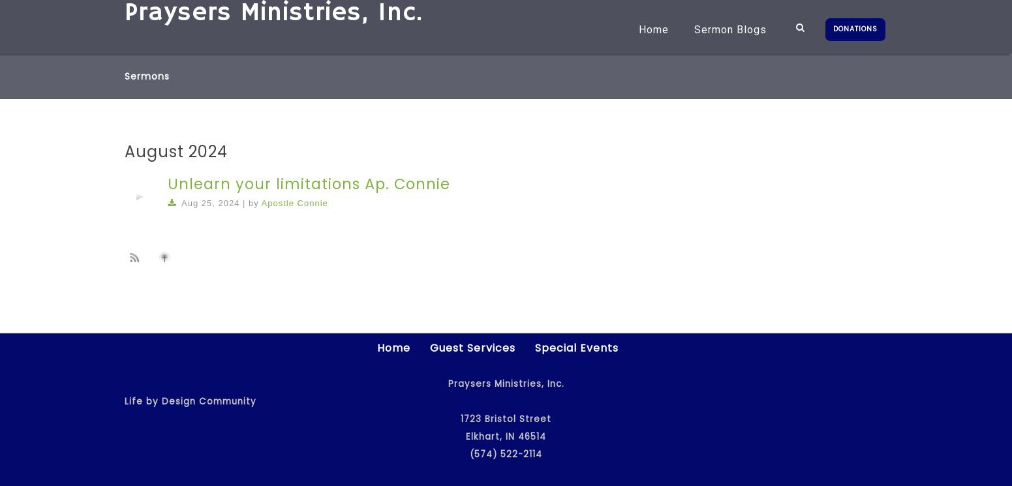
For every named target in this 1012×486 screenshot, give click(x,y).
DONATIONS (855, 29)
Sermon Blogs (730, 29)
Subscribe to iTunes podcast (166, 257)
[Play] (139, 196)
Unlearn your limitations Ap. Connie (309, 184)
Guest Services (472, 348)
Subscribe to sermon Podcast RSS (137, 257)
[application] (140, 196)
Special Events (577, 348)
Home (654, 29)
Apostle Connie (295, 203)
